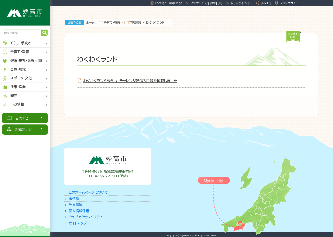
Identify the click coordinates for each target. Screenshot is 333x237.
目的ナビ (22, 118)
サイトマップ (78, 223)
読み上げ (266, 3)
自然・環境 (14, 69)
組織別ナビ (23, 129)
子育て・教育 (15, 52)
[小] (207, 3)
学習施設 (135, 22)
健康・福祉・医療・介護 (22, 61)
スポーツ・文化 (17, 78)
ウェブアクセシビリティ (86, 217)
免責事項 (75, 204)
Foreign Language (168, 2)
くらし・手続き (16, 43)
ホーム (90, 22)
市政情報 (13, 104)
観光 (9, 96)
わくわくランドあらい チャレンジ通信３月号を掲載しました (130, 81)
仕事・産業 (14, 87)
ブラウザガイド (289, 2)
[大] (220, 3)
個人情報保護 (79, 211)
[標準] (213, 3)
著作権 (74, 198)
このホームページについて (88, 192)
